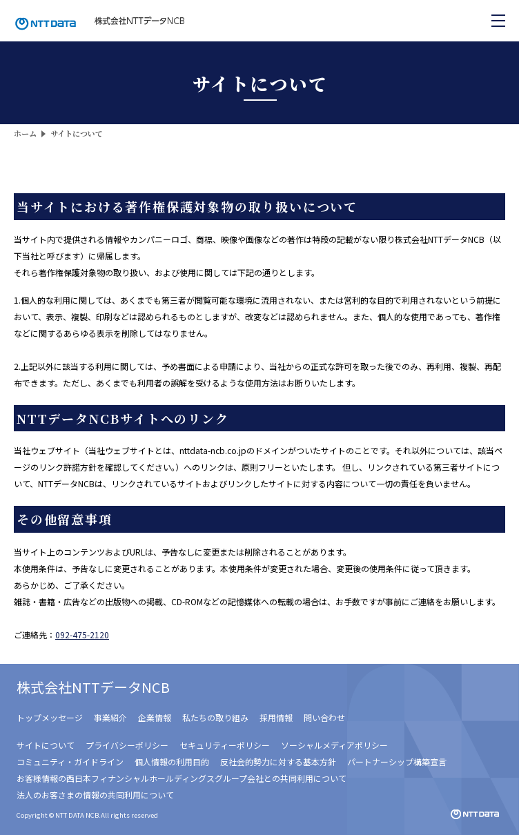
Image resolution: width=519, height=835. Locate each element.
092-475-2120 (82, 634)
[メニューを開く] (498, 20)
